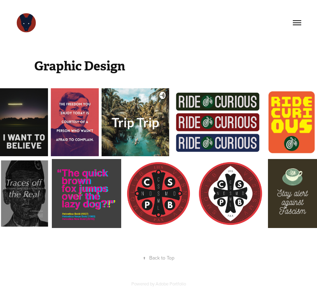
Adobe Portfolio (171, 284)
